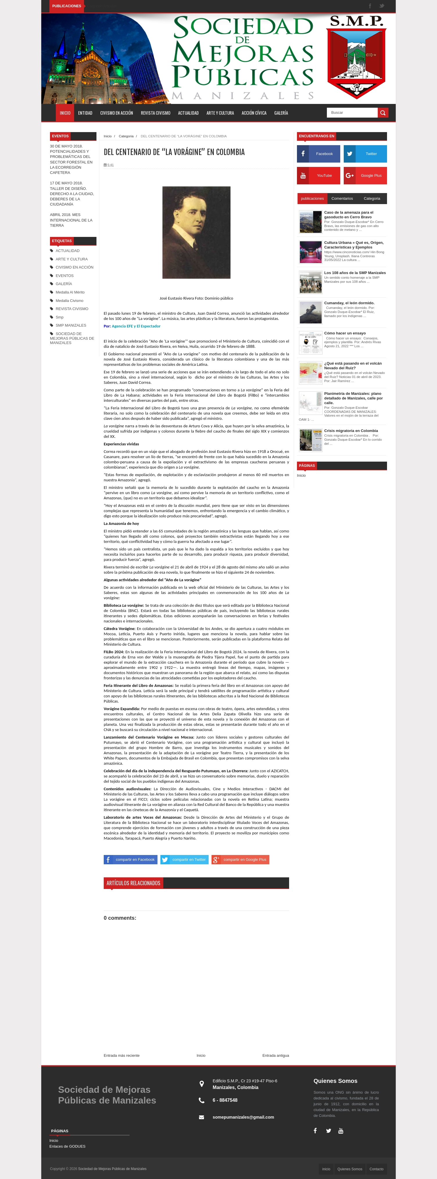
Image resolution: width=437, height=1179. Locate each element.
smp (60, 317)
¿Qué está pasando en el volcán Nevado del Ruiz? (353, 365)
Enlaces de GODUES (67, 1146)
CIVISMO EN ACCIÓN (75, 267)
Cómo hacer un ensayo (345, 333)
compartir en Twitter (183, 859)
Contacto (377, 1169)
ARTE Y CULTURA (72, 259)
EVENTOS (65, 275)
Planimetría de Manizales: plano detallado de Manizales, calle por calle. (353, 398)
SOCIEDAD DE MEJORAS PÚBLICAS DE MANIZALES (72, 338)
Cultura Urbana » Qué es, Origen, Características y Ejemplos (354, 244)
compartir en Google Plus (239, 859)
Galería (281, 112)
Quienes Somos (350, 1169)
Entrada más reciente (122, 1055)
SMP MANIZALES (71, 325)
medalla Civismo (69, 300)
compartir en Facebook (129, 859)
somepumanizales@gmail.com (246, 1117)
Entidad (85, 112)
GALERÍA (64, 284)
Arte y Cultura (220, 112)
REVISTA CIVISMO (72, 309)
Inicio (108, 136)
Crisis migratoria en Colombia (351, 431)
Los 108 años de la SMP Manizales (355, 273)
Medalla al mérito (70, 292)
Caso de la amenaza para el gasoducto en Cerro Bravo (348, 214)
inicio (65, 112)
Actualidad (188, 112)
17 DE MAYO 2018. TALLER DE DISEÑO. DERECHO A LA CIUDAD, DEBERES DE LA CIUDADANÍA (72, 193)
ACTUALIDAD (68, 251)
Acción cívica (254, 112)
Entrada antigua (275, 1055)
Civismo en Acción (116, 112)
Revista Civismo (155, 112)
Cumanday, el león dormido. (349, 303)
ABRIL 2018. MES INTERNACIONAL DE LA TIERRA (71, 220)
